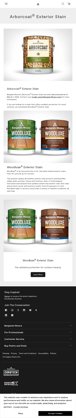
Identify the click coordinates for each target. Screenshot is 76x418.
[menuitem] (6, 310)
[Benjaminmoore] (38, 4)
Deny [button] (20, 413)
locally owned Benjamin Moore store (47, 97)
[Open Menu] (6, 4)
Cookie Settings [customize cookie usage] (20, 407)
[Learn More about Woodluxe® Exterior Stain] (38, 274)
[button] (38, 325)
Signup (7, 296)
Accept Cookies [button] (55, 413)
